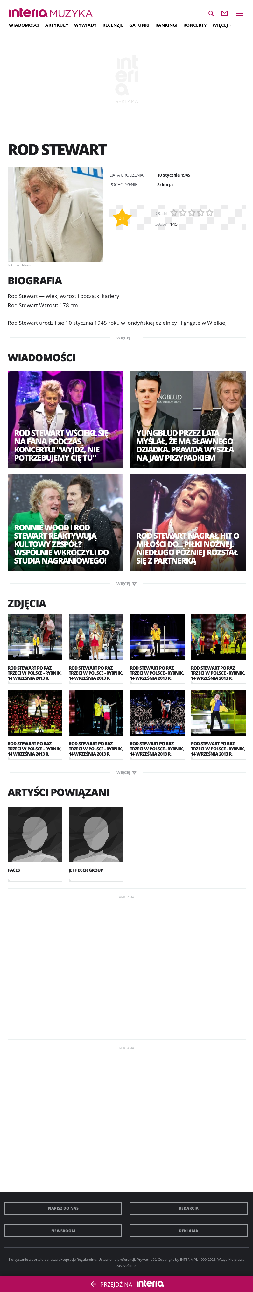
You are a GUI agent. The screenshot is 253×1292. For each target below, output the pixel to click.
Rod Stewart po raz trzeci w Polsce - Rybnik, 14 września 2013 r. (34, 673)
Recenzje (112, 25)
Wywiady (85, 25)
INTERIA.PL (189, 1259)
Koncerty (195, 25)
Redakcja (189, 1208)
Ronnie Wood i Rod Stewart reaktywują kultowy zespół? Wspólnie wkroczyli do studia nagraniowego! (61, 543)
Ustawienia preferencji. (117, 1259)
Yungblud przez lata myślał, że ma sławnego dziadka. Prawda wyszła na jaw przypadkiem (185, 445)
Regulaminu (86, 1259)
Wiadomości (24, 25)
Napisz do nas (63, 1208)
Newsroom (63, 1230)
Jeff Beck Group (86, 870)
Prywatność (146, 1259)
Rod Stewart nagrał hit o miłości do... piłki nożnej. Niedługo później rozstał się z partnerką (187, 547)
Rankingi (166, 25)
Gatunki (139, 25)
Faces (14, 870)
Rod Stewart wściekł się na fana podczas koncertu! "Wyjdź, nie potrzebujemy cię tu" (61, 445)
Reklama (188, 1230)
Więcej (222, 25)
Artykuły (56, 25)
